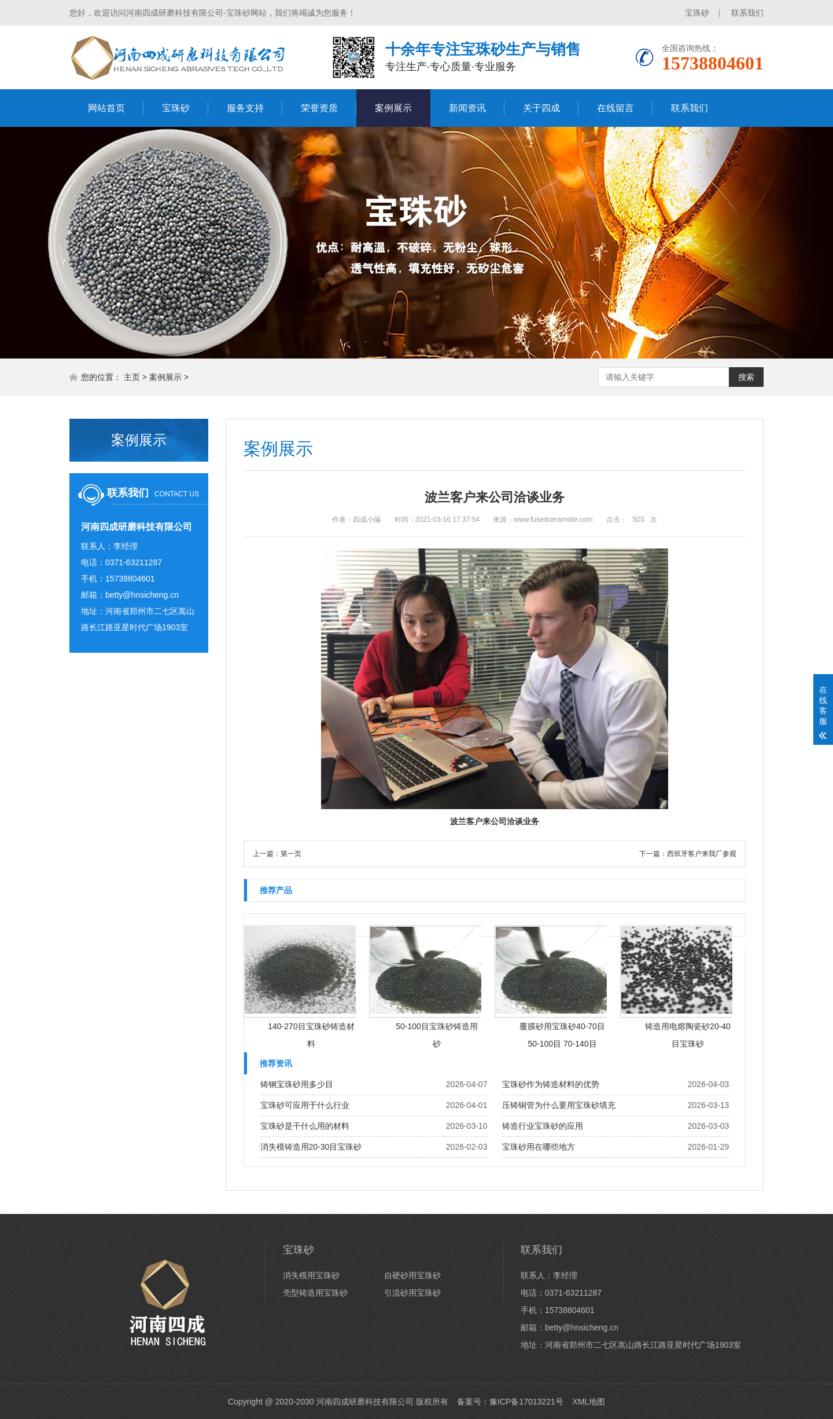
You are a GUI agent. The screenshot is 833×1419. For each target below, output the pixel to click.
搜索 (746, 377)
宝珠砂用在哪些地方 (538, 1146)
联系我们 (747, 12)
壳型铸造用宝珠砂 (315, 1292)
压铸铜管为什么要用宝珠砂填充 (558, 1105)
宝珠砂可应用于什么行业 (304, 1105)
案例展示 (393, 108)
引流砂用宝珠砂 (412, 1292)
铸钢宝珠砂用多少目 (296, 1084)
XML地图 (588, 1401)
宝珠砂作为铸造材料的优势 (550, 1084)
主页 (132, 377)
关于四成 (541, 108)
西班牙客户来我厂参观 (701, 854)
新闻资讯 (467, 108)
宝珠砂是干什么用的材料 (304, 1126)
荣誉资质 (319, 108)
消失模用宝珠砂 (311, 1275)
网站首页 (106, 108)
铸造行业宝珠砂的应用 (542, 1126)
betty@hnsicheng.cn (142, 594)
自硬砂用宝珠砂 (412, 1275)
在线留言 (615, 108)
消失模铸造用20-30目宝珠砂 (311, 1146)
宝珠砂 (697, 12)
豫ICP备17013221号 (526, 1401)
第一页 (291, 854)
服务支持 (245, 108)
